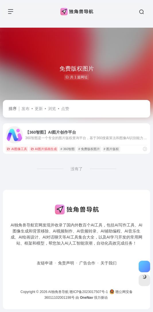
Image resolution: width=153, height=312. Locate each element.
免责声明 (66, 263)
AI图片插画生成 (44, 149)
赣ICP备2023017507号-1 (88, 292)
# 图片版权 (111, 149)
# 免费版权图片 (89, 149)
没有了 (77, 169)
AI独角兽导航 (58, 292)
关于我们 (108, 263)
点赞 (65, 108)
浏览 (52, 108)
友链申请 (45, 263)
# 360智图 (68, 149)
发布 (26, 108)
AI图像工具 (17, 149)
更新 (39, 108)
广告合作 (87, 263)
